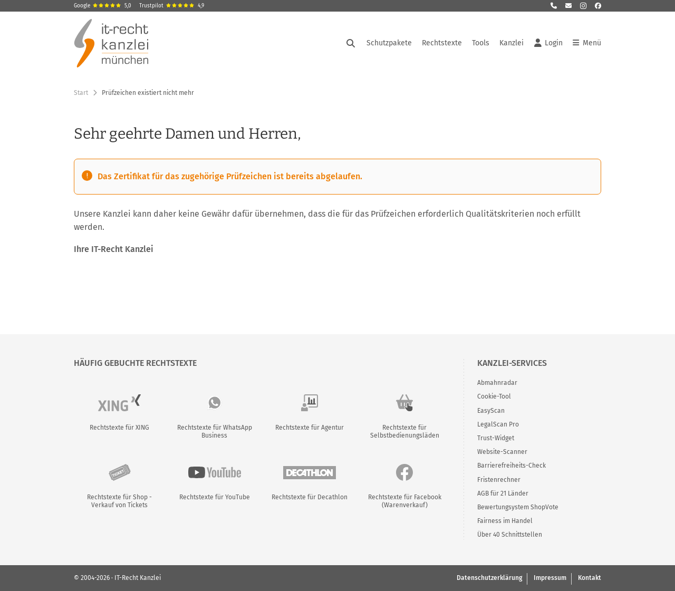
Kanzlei (511, 42)
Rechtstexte (442, 42)
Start (81, 92)
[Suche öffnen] (351, 43)
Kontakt (589, 578)
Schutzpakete (389, 42)
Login (548, 43)
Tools (480, 42)
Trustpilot (171, 6)
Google (102, 6)
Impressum (550, 578)
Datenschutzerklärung (489, 578)
